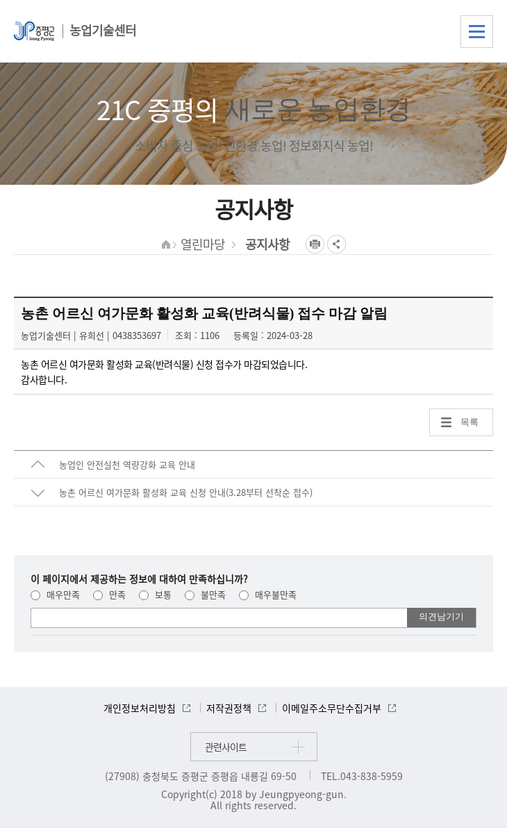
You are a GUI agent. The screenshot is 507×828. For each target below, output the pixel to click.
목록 (469, 422)
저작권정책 (228, 708)
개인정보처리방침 (139, 708)
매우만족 (55, 594)
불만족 (205, 594)
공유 (336, 244)
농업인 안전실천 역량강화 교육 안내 (127, 464)
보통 (155, 594)
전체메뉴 (476, 31)
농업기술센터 (102, 30)
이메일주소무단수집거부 (331, 708)
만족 (109, 594)
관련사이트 (226, 747)
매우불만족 (268, 594)
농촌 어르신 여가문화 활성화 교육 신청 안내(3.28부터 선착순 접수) (186, 492)
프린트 (315, 244)
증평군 (34, 31)
